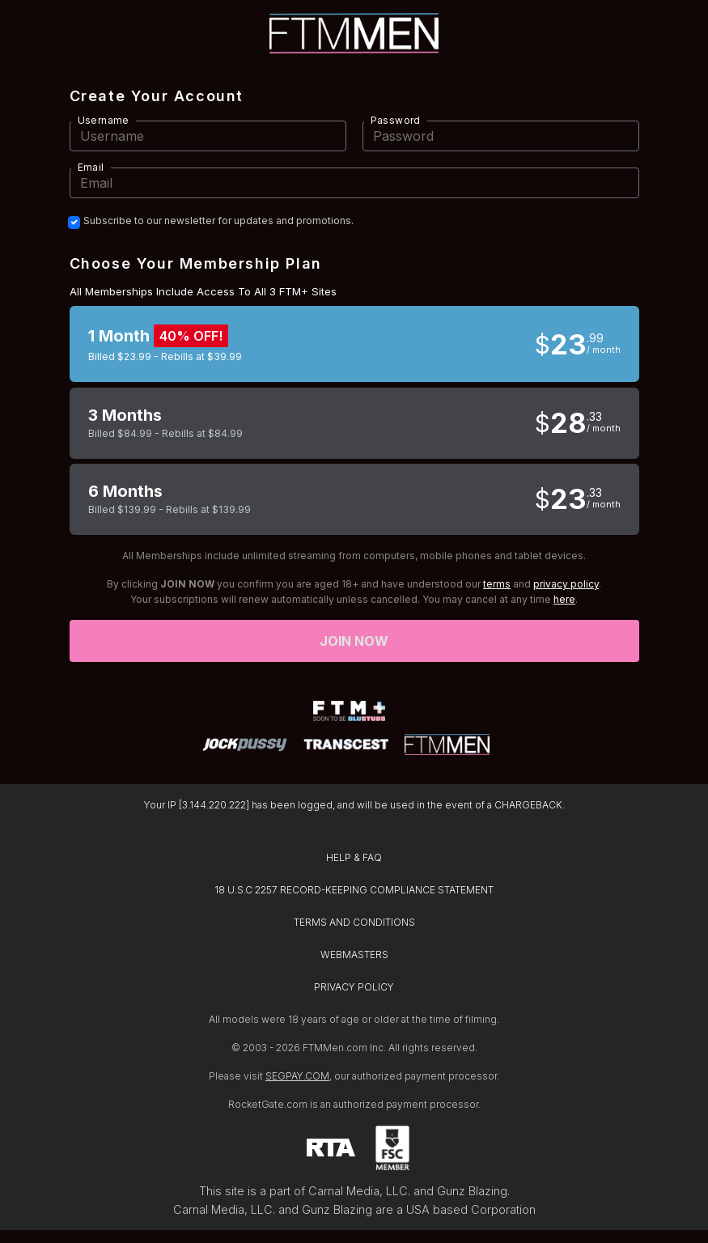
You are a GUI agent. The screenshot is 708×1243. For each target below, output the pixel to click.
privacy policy (566, 584)
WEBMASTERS (354, 954)
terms (497, 584)
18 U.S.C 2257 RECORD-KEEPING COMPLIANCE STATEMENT (354, 890)
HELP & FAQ (354, 857)
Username (103, 120)
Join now (354, 641)
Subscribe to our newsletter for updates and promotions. (218, 221)
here (564, 599)
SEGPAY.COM (297, 1076)
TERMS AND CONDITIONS (354, 922)
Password (396, 120)
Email (91, 167)
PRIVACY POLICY (354, 987)
